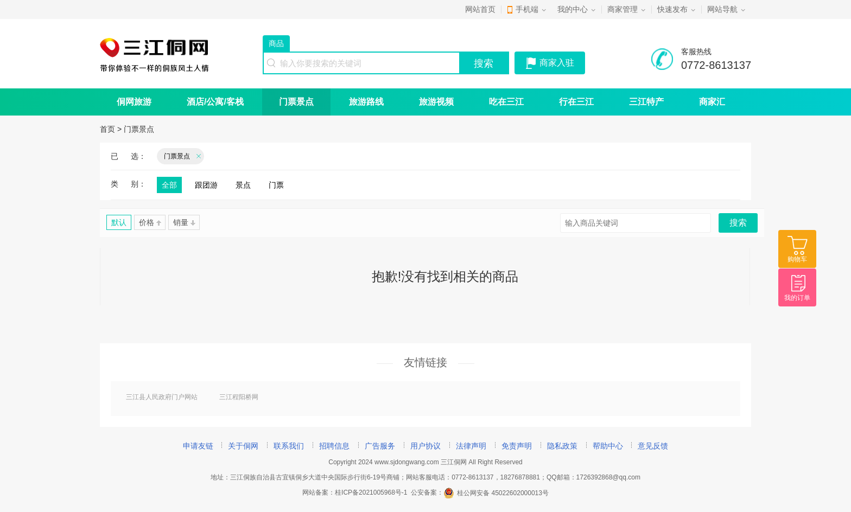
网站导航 (722, 9)
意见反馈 (653, 445)
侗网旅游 (134, 101)
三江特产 (646, 101)
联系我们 (289, 445)
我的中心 (572, 9)
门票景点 (296, 101)
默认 (118, 222)
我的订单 (797, 298)
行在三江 (576, 101)
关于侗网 (243, 445)
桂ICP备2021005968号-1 (371, 493)
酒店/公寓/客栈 (215, 101)
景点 (243, 185)
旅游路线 (366, 101)
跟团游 (206, 185)
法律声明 (471, 445)
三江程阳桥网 (238, 397)
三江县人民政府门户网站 (162, 397)
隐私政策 (562, 445)
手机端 (527, 9)
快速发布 (672, 9)
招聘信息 (334, 445)
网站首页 (480, 9)
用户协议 (425, 445)
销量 (184, 222)
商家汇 (712, 101)
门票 (276, 185)
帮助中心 (608, 445)
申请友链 (198, 445)
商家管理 (622, 9)
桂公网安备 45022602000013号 (496, 493)
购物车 (797, 259)
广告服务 (380, 445)
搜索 (483, 63)
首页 (107, 129)
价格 (150, 222)
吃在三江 (506, 101)
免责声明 (516, 445)
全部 (169, 185)
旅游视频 (436, 101)
